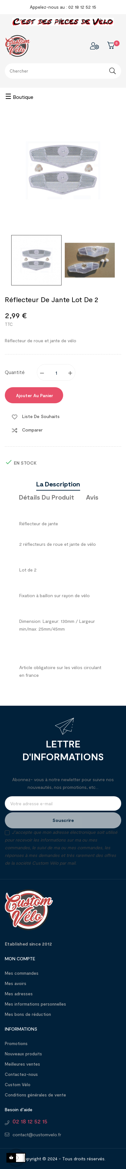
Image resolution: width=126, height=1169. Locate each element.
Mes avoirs (15, 983)
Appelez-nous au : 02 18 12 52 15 (63, 7)
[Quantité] (56, 372)
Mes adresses (19, 993)
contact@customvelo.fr (37, 1134)
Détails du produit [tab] (46, 497)
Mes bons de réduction (28, 1014)
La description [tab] (58, 484)
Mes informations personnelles (35, 1004)
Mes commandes (21, 973)
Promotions (16, 1043)
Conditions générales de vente (35, 1094)
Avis (92, 497)
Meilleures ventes (22, 1064)
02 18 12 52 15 (30, 1121)
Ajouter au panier (34, 395)
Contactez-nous (21, 1074)
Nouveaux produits (23, 1053)
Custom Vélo (17, 1084)
